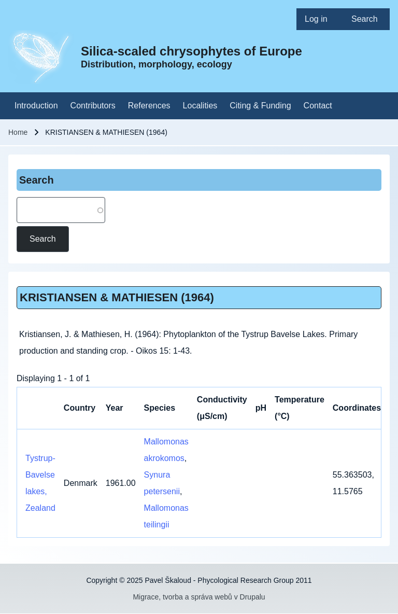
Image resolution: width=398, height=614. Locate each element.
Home (17, 132)
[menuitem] (319, 19)
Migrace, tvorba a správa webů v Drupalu (199, 597)
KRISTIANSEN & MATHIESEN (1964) (117, 297)
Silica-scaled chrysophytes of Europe (191, 51)
